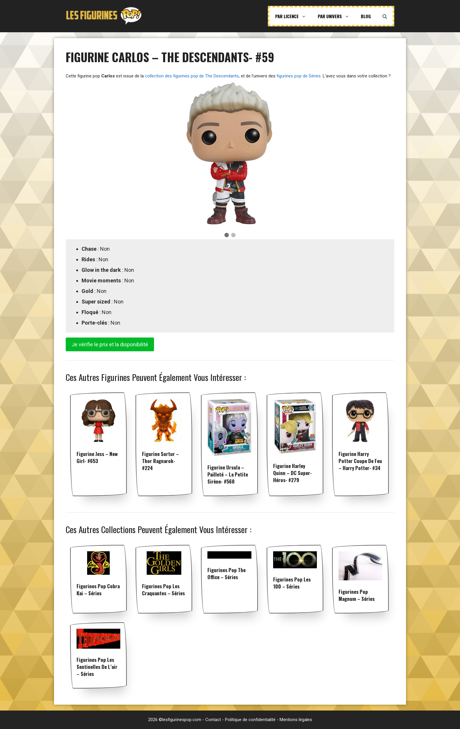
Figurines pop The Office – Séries (226, 573)
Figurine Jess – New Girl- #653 (97, 457)
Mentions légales (296, 719)
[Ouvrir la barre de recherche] (385, 16)
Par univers (336, 16)
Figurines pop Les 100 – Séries (292, 583)
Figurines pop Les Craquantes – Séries (163, 589)
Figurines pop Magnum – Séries (357, 595)
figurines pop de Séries (299, 76)
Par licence (293, 16)
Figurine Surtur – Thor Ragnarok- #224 (160, 461)
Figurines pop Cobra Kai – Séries (98, 589)
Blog (366, 16)
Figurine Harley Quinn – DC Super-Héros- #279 (292, 473)
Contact (213, 719)
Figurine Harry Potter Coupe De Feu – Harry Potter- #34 (360, 461)
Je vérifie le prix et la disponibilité (110, 344)
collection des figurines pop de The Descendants (192, 76)
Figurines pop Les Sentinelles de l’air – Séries (97, 666)
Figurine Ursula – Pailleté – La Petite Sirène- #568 (227, 474)
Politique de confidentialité (250, 719)
